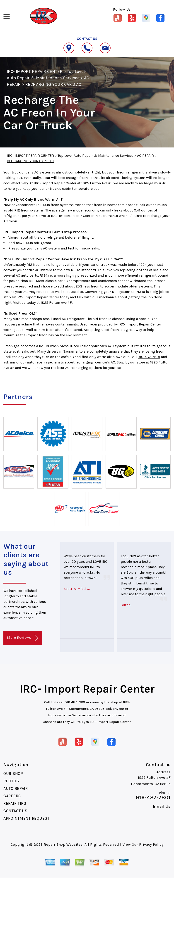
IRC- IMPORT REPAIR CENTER (35, 71)
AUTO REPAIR (15, 788)
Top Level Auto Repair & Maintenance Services (95, 155)
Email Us (162, 806)
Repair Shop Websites (63, 844)
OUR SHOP (13, 773)
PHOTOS (11, 781)
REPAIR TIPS (14, 803)
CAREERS (12, 795)
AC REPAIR (145, 155)
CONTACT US (15, 810)
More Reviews (22, 638)
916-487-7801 (149, 357)
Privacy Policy (151, 844)
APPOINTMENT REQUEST (26, 818)
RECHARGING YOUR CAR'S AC (53, 84)
